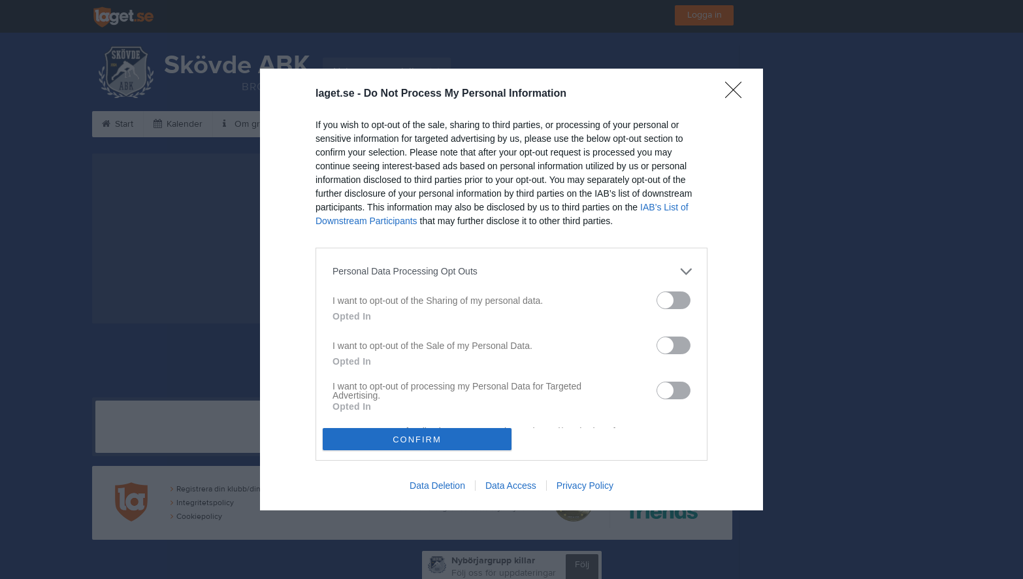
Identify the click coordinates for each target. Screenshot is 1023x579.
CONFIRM (417, 439)
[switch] (673, 300)
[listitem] (511, 271)
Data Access (510, 485)
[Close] (737, 94)
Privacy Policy (585, 485)
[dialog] (511, 290)
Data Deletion (437, 485)
